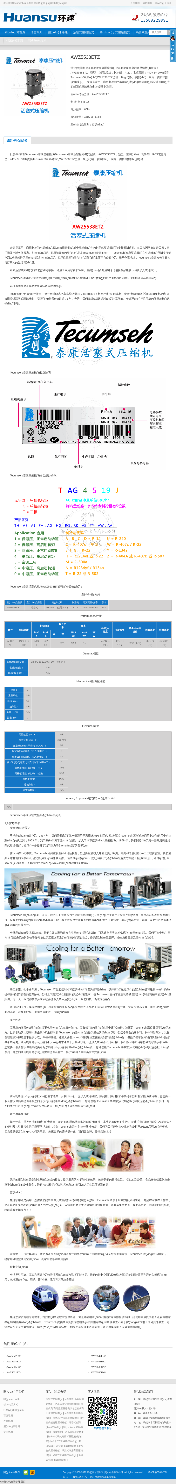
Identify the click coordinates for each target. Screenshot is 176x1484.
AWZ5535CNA (98, 1367)
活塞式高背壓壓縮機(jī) (67, 1403)
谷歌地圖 (147, 3)
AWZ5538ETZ (98, 1361)
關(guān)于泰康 (58, 32)
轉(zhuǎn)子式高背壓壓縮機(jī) (68, 1431)
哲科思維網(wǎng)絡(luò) (103, 1477)
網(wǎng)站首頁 (15, 32)
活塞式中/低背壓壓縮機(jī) (66, 1417)
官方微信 (26, 1472)
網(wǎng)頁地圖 (163, 3)
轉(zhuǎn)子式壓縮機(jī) (115, 32)
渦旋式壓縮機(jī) (146, 32)
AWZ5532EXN (14, 1372)
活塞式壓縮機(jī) (83, 32)
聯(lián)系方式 (37, 40)
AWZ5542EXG (98, 1356)
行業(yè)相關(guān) (13, 1410)
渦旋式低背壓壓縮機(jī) (64, 1455)
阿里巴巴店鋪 (32, 1472)
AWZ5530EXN (98, 1372)
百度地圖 (135, 3)
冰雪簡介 (36, 32)
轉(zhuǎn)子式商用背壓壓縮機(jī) (64, 1436)
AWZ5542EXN (14, 1356)
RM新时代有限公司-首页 (12, 1481)
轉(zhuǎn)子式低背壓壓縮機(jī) (61, 1441)
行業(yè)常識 (14, 40)
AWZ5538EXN (14, 1361)
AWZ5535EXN (14, 1367)
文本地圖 (8, 1431)
